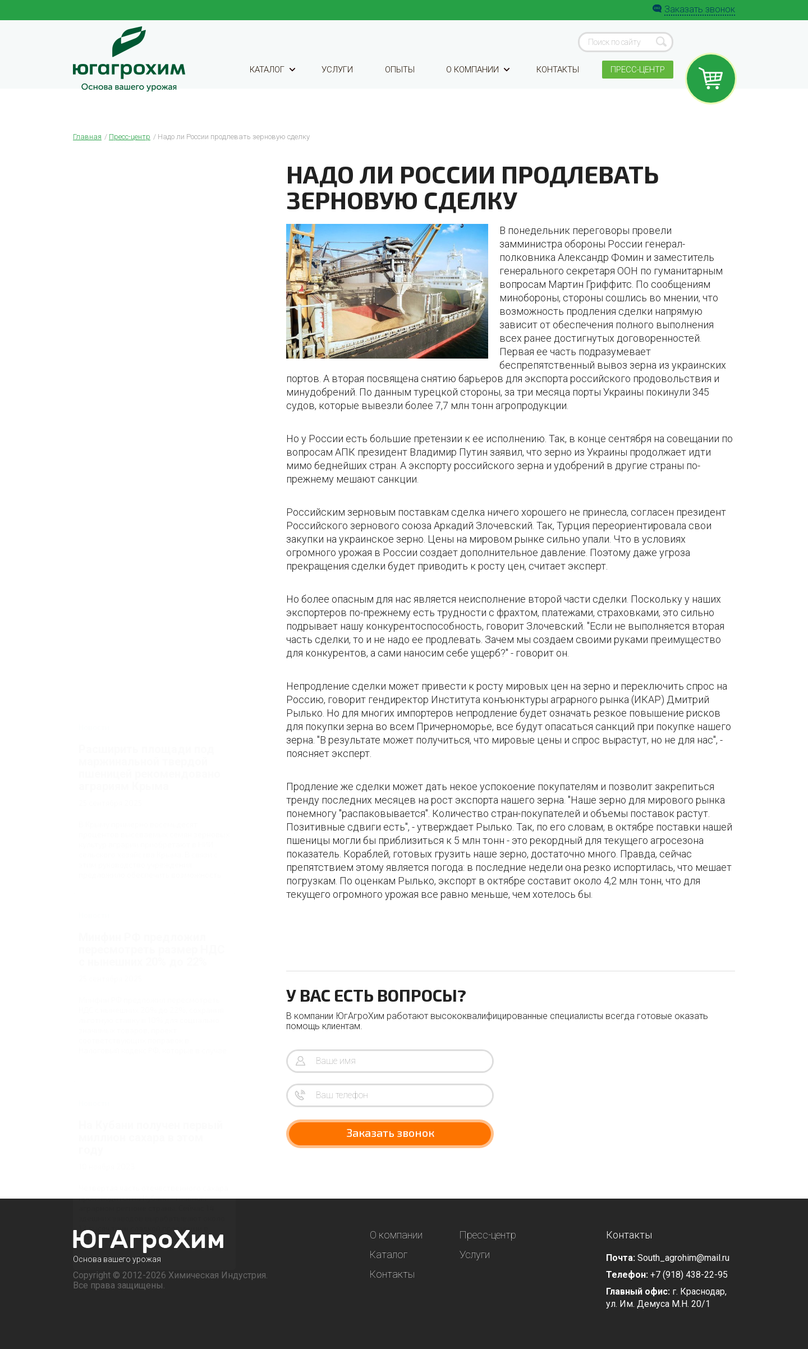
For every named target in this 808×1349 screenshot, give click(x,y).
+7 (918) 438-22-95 (689, 1274)
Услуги (338, 85)
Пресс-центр (636, 85)
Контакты (555, 85)
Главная (87, 136)
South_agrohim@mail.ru (683, 1257)
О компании (476, 85)
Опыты (399, 85)
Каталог (274, 85)
